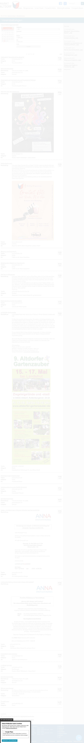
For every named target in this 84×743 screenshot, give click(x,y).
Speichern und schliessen (10, 740)
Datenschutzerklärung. (11, 728)
